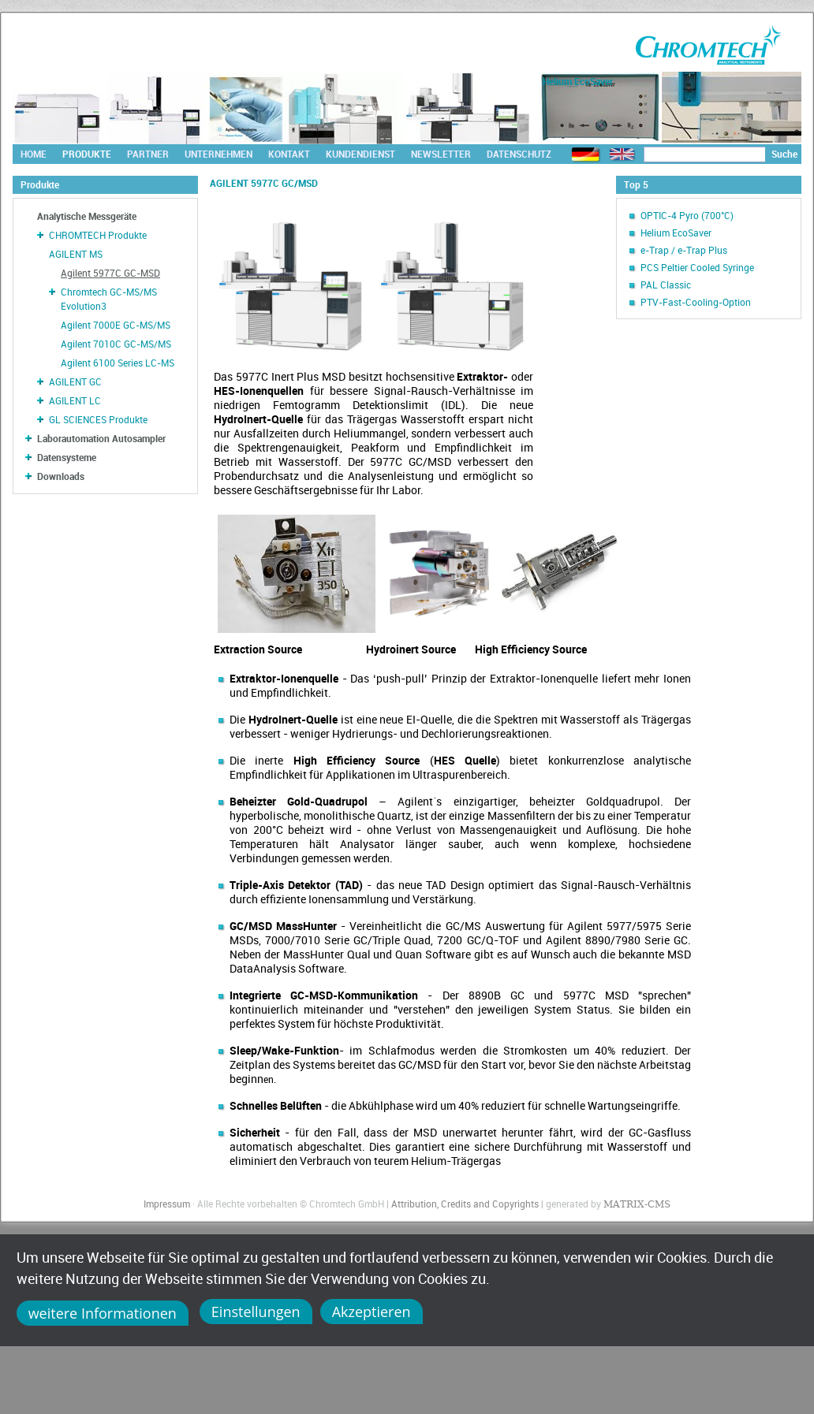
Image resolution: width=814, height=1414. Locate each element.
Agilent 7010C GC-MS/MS (116, 343)
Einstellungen (256, 1311)
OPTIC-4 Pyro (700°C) (687, 215)
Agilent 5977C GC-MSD (110, 272)
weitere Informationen (102, 1313)
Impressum (167, 1203)
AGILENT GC (75, 381)
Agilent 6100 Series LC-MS (117, 362)
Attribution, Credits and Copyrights (465, 1203)
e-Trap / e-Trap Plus (683, 250)
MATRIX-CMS (636, 1204)
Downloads (60, 476)
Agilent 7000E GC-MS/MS (115, 324)
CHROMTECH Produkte (98, 235)
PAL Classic (665, 284)
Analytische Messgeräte (86, 216)
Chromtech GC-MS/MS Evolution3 (109, 298)
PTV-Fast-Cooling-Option (695, 302)
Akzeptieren (371, 1311)
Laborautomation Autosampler (101, 438)
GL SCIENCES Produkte (98, 419)
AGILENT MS (76, 253)
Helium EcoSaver (675, 232)
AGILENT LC (75, 400)
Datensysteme (66, 457)
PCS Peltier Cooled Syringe (697, 267)
